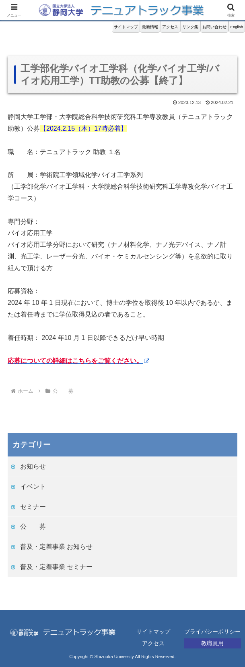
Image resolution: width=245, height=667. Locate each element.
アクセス (170, 27)
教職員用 (212, 643)
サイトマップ (126, 27)
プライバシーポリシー (212, 631)
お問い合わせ (214, 27)
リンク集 (190, 27)
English (237, 27)
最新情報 (150, 27)
